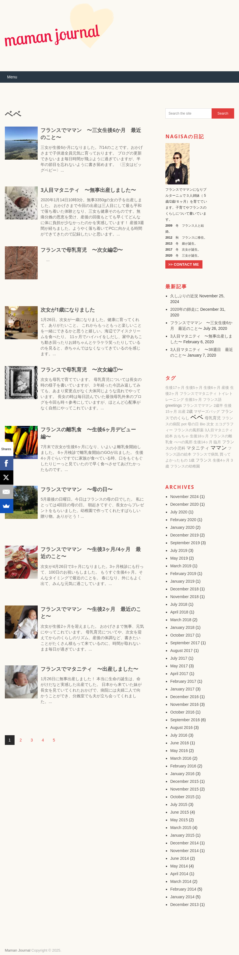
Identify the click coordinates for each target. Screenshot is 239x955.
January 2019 (182, 581)
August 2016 (181, 727)
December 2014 (184, 843)
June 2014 (179, 858)
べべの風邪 (183, 442)
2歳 (189, 411)
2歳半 (218, 405)
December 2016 (184, 696)
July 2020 (178, 512)
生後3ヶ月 (193, 399)
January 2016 (182, 773)
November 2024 (184, 496)
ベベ (197, 417)
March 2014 (180, 881)
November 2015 (184, 789)
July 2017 (178, 658)
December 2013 (184, 904)
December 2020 (184, 504)
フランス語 (212, 399)
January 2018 (182, 627)
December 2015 (184, 781)
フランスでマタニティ (198, 393)
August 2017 (181, 650)
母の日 (193, 424)
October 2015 (182, 797)
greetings (173, 405)
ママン (218, 448)
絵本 (169, 436)
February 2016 (183, 766)
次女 (210, 424)
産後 (225, 387)
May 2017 (179, 666)
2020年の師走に (184, 309)
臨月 (217, 442)
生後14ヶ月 (203, 442)
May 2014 (179, 866)
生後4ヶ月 (221, 460)
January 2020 (182, 527)
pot (183, 424)
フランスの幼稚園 (185, 466)
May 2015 (179, 820)
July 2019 (178, 550)
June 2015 (179, 812)
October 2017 (182, 635)
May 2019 (179, 558)
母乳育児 (213, 418)
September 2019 (185, 543)
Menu (12, 77)
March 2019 (180, 566)
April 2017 (179, 673)
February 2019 (183, 573)
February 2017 (183, 681)
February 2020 (183, 519)
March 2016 (180, 758)
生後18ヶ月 (199, 436)
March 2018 (180, 619)
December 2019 (184, 535)
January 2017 (182, 689)
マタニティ (197, 448)
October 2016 (182, 712)
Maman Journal (18, 950)
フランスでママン (197, 405)
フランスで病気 (205, 454)
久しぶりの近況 (184, 296)
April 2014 (179, 873)
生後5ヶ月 (194, 387)
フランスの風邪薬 (189, 430)
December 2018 (184, 589)
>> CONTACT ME (183, 264)
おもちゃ (181, 436)
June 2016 (179, 743)
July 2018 (178, 604)
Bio (202, 424)
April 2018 (179, 612)
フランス (204, 460)
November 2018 (184, 596)
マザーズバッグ (207, 411)
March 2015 (180, 827)
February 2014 (183, 889)
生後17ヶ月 (174, 387)
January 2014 (182, 897)
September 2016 (185, 720)
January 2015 (182, 835)
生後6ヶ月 (212, 387)
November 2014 (184, 850)
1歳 (191, 460)
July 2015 (178, 804)
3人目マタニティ (219, 430)
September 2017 (185, 643)
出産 (182, 411)
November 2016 (184, 704)
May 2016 (179, 750)
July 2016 (178, 735)
